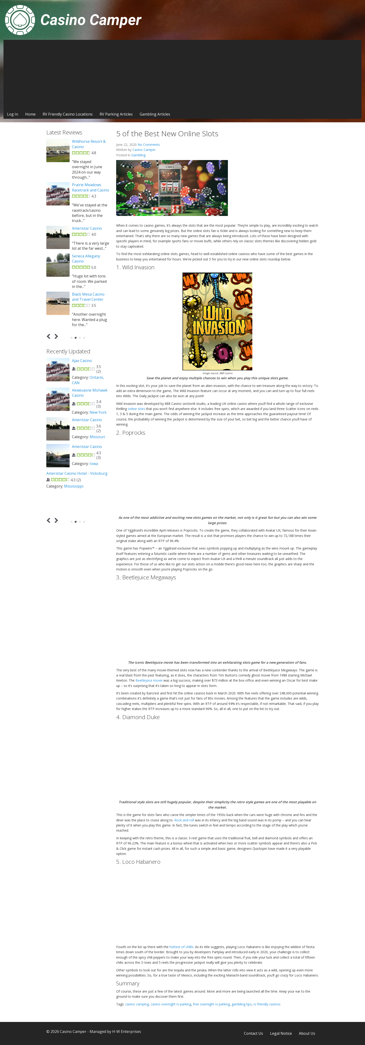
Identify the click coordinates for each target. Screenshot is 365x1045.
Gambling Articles (155, 114)
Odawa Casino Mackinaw (84, 220)
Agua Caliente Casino (90, 486)
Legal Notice (281, 1033)
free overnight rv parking (211, 1004)
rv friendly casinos (267, 1004)
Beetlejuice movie (148, 680)
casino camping (137, 1004)
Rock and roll (184, 820)
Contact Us (253, 1033)
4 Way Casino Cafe (88, 430)
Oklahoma (99, 479)
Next (55, 336)
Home (30, 114)
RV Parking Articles (116, 114)
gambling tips (242, 1004)
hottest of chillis (181, 947)
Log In (12, 114)
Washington (82, 387)
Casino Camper (143, 149)
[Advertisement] (182, 74)
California (98, 503)
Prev (49, 336)
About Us (307, 1033)
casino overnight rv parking (171, 1004)
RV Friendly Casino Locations (68, 114)
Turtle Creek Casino (89, 294)
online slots (136, 408)
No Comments (149, 144)
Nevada (96, 447)
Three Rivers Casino (89, 179)
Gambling (138, 155)
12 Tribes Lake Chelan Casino (85, 363)
